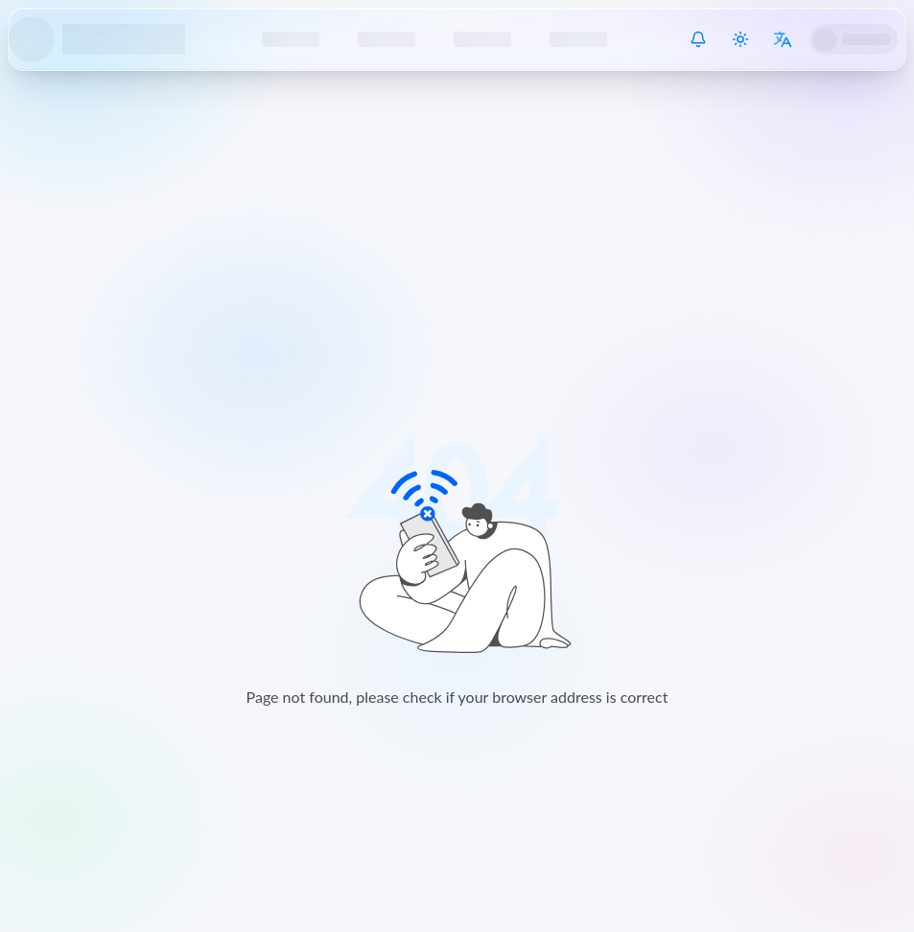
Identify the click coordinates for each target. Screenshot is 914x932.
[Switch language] (782, 39)
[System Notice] (698, 39)
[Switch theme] (740, 39)
